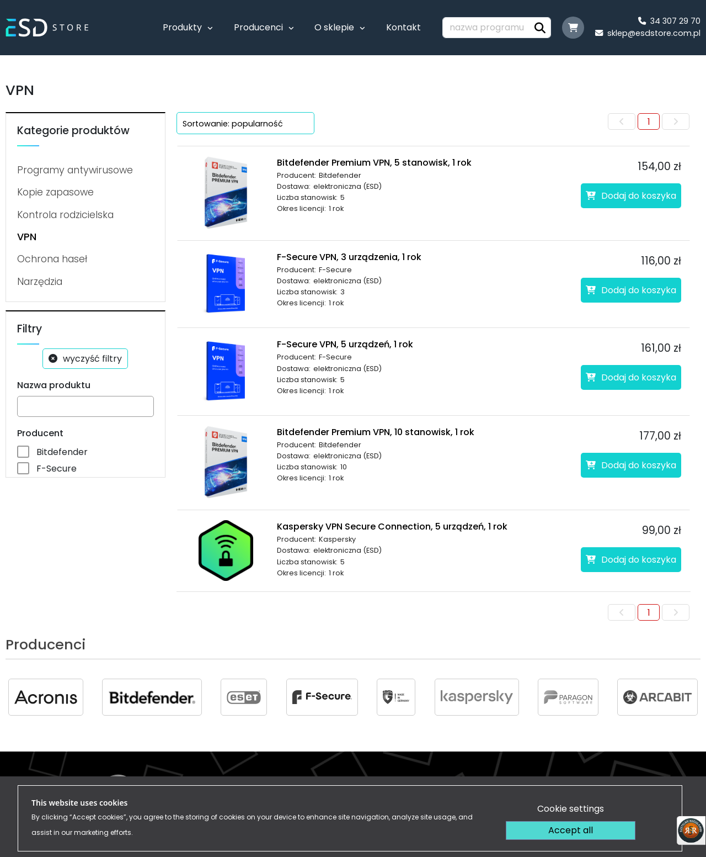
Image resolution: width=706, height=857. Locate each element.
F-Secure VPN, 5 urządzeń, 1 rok (345, 344)
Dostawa (492, 788)
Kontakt (403, 27)
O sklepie (334, 27)
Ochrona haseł (52, 259)
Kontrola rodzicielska (65, 214)
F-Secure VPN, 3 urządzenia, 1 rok (349, 257)
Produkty (182, 27)
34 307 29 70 (669, 21)
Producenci (258, 27)
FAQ (686, 788)
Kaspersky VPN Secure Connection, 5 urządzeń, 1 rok (392, 526)
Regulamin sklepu (371, 788)
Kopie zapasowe (55, 192)
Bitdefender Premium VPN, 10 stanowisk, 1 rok (375, 432)
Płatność (441, 788)
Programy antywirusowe (75, 170)
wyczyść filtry (92, 358)
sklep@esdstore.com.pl (647, 33)
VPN (26, 237)
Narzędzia (39, 281)
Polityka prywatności (570, 788)
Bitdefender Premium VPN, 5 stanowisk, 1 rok (374, 162)
